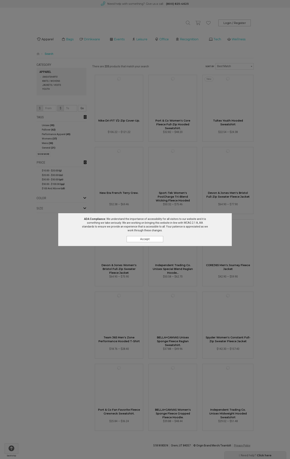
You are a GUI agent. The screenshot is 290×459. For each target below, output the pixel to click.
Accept (145, 239)
